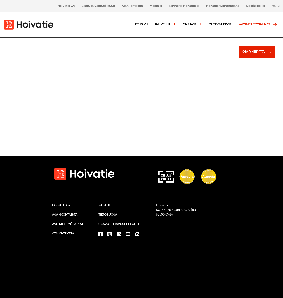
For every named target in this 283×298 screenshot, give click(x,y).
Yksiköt (189, 24)
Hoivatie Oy (66, 5)
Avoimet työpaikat (259, 24)
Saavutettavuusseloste (119, 224)
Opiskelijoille (255, 5)
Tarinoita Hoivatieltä (184, 5)
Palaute (105, 205)
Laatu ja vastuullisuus (98, 5)
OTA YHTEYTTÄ (258, 52)
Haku (276, 5)
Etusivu (141, 24)
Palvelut (162, 24)
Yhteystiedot (220, 24)
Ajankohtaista (132, 5)
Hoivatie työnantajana (222, 5)
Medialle (156, 5)
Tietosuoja (107, 214)
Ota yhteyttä (63, 233)
